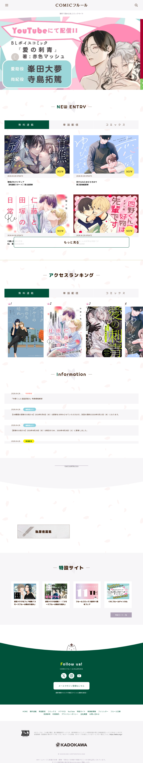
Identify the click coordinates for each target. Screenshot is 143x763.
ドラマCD (62, 703)
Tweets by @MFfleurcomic (71, 466)
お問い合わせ (94, 706)
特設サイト (81, 703)
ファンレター (103, 703)
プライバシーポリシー (69, 706)
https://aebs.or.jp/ (116, 726)
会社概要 (83, 706)
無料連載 (33, 703)
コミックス (52, 703)
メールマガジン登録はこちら (71, 677)
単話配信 (42, 703)
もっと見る (71, 242)
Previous (15, 57)
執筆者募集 (92, 703)
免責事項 (47, 706)
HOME (25, 703)
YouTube (71, 703)
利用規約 (56, 706)
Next (128, 57)
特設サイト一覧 (121, 615)
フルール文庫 (115, 703)
